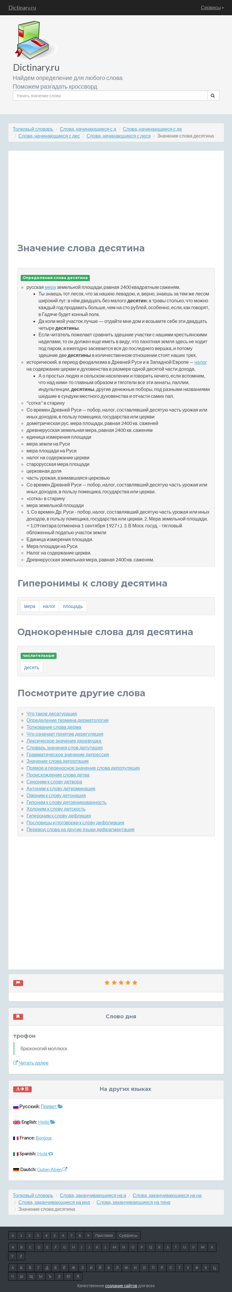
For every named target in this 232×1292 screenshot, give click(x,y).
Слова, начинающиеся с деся (119, 135)
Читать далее (30, 1062)
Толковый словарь (33, 129)
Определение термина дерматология (68, 720)
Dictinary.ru (22, 7)
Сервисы (212, 7)
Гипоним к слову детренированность (67, 802)
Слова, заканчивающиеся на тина (133, 1202)
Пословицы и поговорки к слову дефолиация (75, 822)
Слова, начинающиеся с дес (49, 135)
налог (200, 362)
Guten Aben (52, 1169)
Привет (52, 1106)
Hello (46, 1122)
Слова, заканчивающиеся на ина (54, 1202)
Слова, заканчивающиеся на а (93, 1195)
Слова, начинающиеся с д (88, 129)
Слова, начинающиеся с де (152, 129)
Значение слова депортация (58, 761)
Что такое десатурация (52, 713)
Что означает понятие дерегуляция (65, 734)
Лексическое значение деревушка (64, 740)
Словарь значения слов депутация (65, 747)
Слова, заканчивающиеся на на (167, 1195)
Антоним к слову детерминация (61, 788)
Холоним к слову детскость (56, 808)
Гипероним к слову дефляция (59, 815)
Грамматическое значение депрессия (68, 754)
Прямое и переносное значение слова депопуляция (83, 768)
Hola (45, 1153)
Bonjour (44, 1137)
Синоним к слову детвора (54, 781)
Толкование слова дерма (54, 727)
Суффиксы (128, 1235)
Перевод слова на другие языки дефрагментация (81, 829)
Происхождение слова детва (58, 774)
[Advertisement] (116, 201)
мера (50, 287)
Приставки (104, 1235)
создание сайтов (121, 1285)
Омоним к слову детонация (56, 795)
